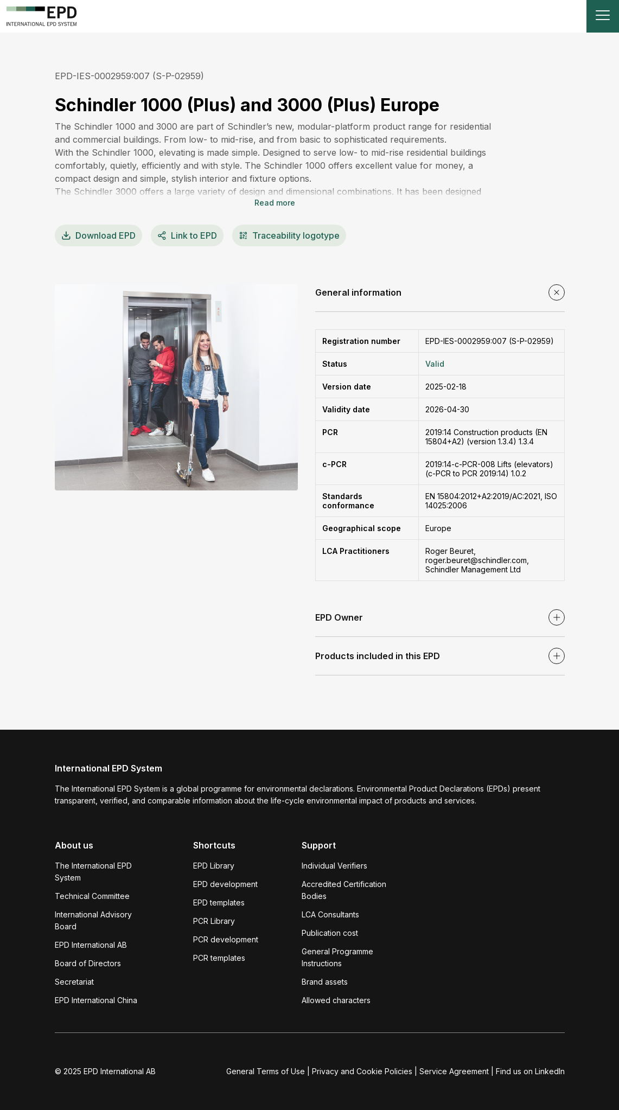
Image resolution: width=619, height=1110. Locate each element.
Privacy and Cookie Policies (362, 1071)
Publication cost (330, 932)
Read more (274, 202)
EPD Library (213, 865)
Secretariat (74, 981)
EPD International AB (91, 944)
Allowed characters (336, 1000)
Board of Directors (88, 963)
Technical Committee (92, 896)
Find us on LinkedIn (530, 1071)
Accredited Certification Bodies (344, 890)
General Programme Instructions (337, 957)
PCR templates (219, 957)
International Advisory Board (93, 920)
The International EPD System (93, 871)
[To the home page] (42, 16)
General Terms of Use (265, 1071)
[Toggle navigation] (602, 16)
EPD (98, 235)
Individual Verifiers (334, 865)
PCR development (225, 939)
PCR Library (214, 921)
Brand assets (325, 981)
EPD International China (96, 1000)
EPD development (225, 884)
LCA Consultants (330, 914)
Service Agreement (454, 1071)
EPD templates (219, 902)
